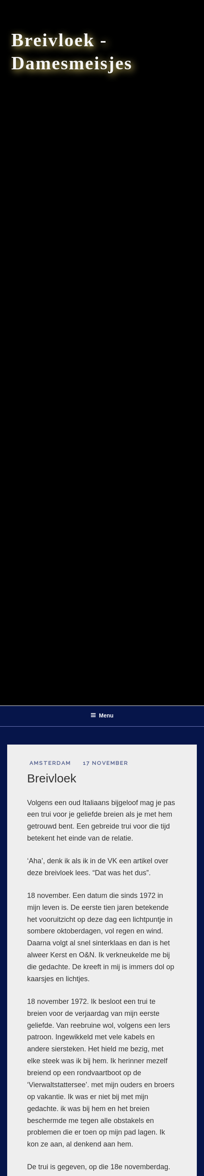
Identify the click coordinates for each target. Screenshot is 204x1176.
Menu (102, 715)
